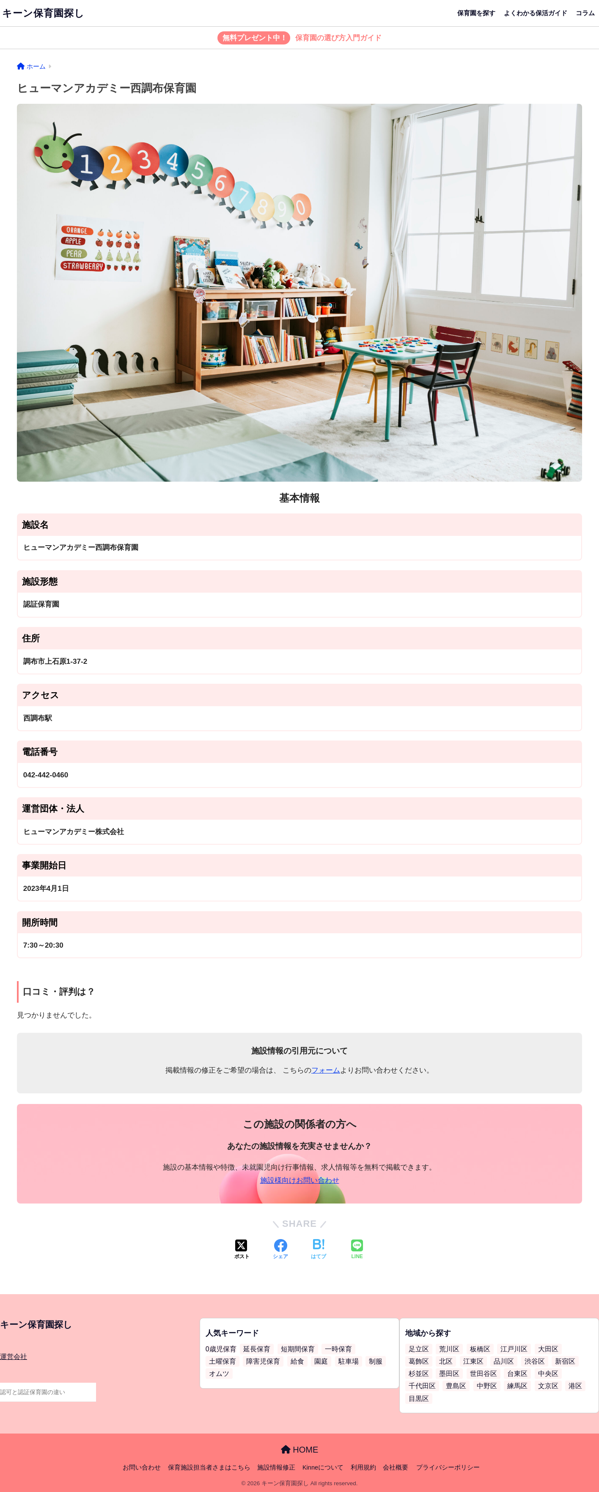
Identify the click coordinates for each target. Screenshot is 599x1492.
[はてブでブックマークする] (318, 1250)
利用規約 (363, 1467)
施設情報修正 (276, 1467)
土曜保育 (222, 1361)
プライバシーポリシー (448, 1467)
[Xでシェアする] (242, 1250)
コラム (585, 13)
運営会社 (13, 1356)
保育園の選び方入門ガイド (299, 38)
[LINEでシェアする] (357, 1250)
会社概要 (395, 1467)
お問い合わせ (142, 1467)
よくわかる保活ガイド (535, 13)
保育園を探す (476, 13)
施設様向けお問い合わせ (299, 1180)
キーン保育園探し (43, 13)
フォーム (325, 1070)
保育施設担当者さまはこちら (209, 1467)
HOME (300, 1449)
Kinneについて (322, 1467)
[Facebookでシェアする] (280, 1250)
